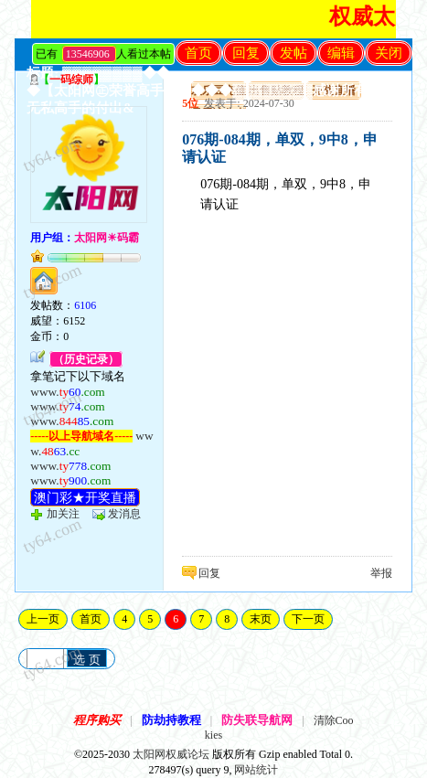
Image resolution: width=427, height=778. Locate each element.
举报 (381, 573)
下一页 (308, 619)
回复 (246, 53)
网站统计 (256, 769)
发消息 (124, 513)
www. (67, 392)
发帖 (293, 53)
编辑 (341, 53)
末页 (261, 619)
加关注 (63, 513)
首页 (198, 53)
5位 (190, 103)
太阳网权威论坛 (171, 754)
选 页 (87, 659)
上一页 (43, 619)
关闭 (388, 53)
